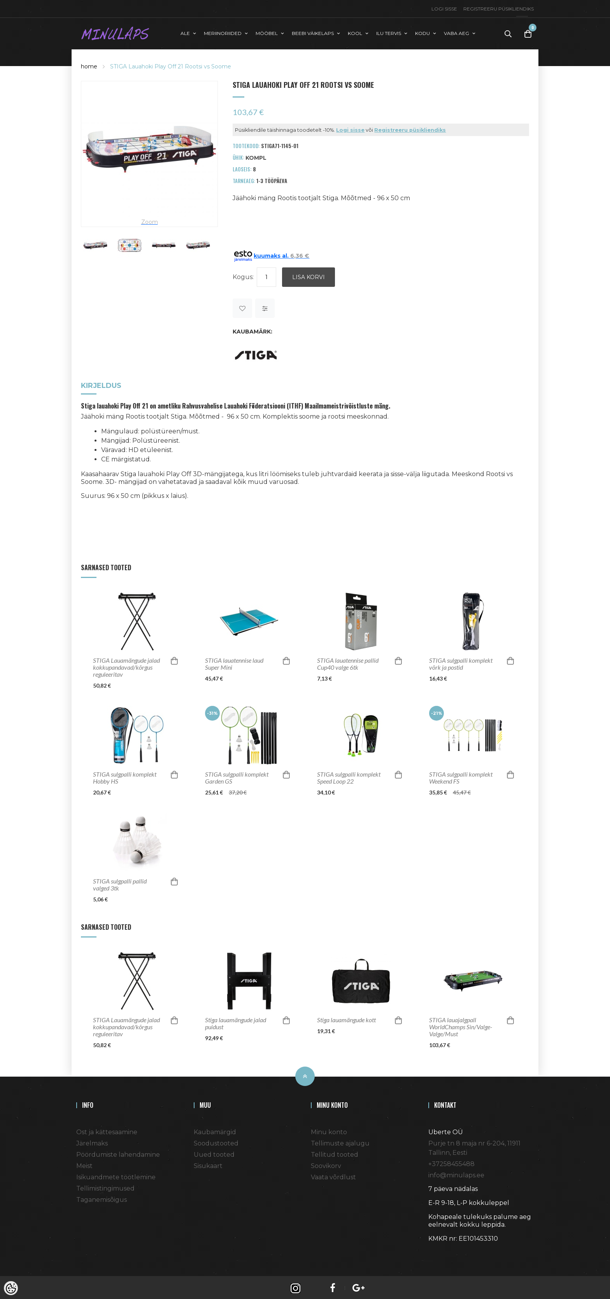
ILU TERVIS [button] (388, 32)
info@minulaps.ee (456, 1173)
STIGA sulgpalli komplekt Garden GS (236, 776)
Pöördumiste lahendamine (118, 1152)
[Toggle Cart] (528, 32)
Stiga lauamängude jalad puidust (235, 1021)
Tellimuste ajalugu (340, 1141)
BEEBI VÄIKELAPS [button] (313, 32)
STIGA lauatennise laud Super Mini (234, 662)
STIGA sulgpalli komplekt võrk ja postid (461, 662)
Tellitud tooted (334, 1152)
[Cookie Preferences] (11, 1288)
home (89, 64)
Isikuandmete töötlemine (116, 1175)
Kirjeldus (101, 384)
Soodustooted (216, 1141)
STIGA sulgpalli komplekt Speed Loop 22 (348, 776)
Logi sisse (444, 9)
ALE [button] (185, 32)
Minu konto (329, 1130)
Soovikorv (326, 1164)
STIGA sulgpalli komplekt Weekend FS (461, 776)
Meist (84, 1164)
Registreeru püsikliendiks (498, 9)
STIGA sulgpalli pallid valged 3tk (120, 883)
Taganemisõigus (101, 1197)
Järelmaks (92, 1141)
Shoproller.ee (442, 1251)
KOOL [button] (355, 32)
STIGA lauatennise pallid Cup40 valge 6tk (348, 662)
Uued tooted (214, 1152)
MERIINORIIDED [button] (223, 32)
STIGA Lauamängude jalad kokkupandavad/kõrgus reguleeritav (126, 665)
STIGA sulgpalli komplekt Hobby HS (124, 776)
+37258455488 (451, 1162)
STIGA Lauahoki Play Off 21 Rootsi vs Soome (170, 64)
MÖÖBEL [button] (267, 32)
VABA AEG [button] (456, 32)
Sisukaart (208, 1164)
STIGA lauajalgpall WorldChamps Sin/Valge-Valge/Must (460, 1024)
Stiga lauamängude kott (346, 1017)
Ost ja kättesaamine (106, 1130)
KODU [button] (422, 32)
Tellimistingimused (105, 1186)
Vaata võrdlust (333, 1175)
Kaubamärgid (215, 1130)
